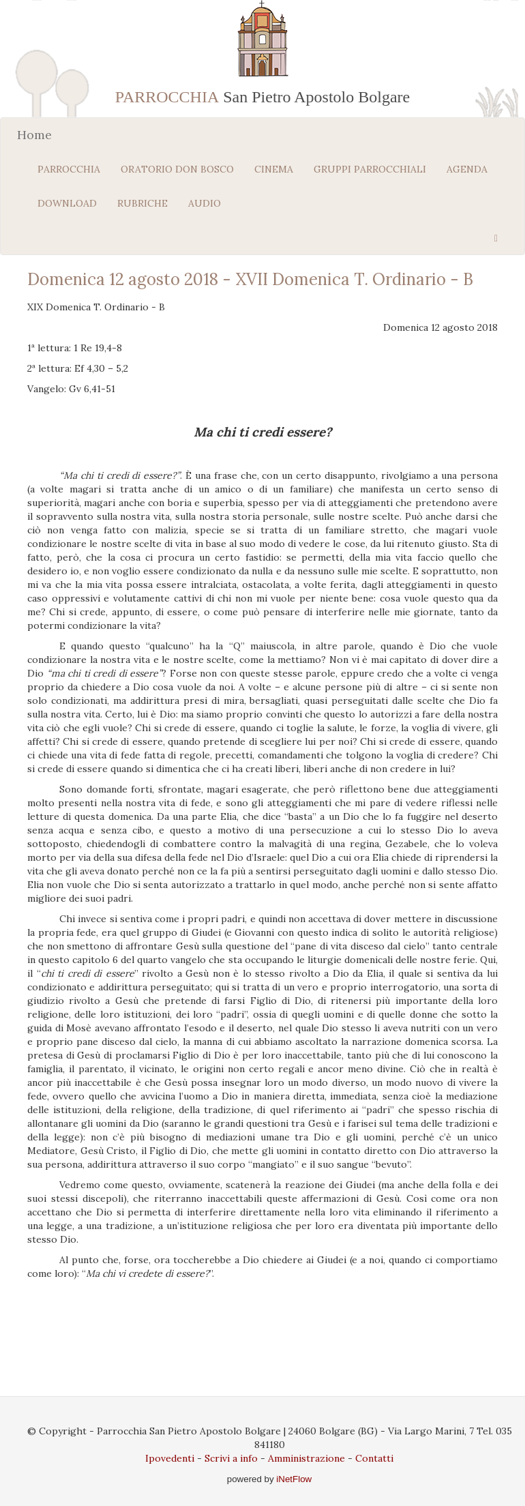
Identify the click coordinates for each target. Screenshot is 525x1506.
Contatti (374, 1458)
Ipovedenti (169, 1458)
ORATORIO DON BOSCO (177, 169)
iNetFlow (293, 1479)
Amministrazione (306, 1458)
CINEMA (273, 169)
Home (34, 135)
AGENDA (467, 169)
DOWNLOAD (67, 203)
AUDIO (204, 203)
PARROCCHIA (69, 169)
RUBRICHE (142, 203)
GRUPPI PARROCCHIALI (370, 169)
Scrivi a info (231, 1458)
